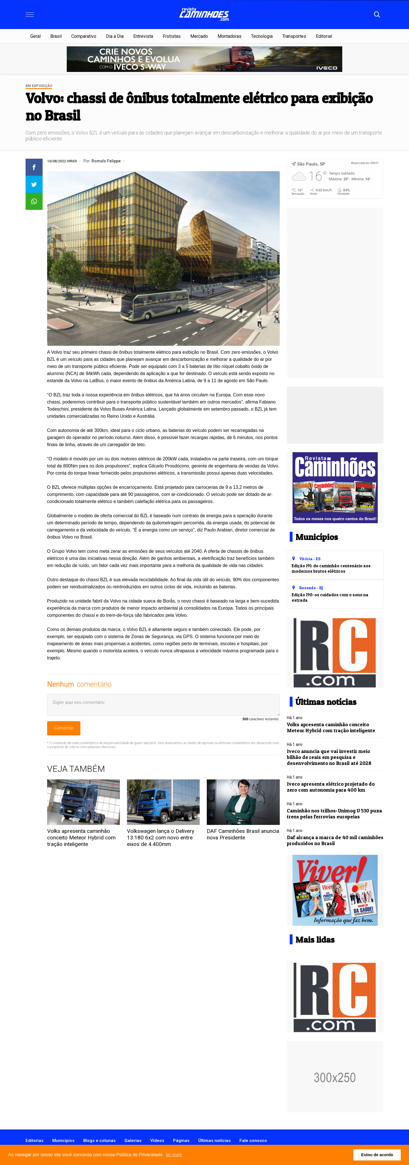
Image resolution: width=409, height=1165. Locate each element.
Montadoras (229, 36)
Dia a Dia (115, 36)
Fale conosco (253, 1140)
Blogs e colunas (99, 1140)
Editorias (34, 1140)
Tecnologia (262, 36)
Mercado (199, 36)
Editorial (324, 36)
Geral (35, 36)
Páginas (181, 1140)
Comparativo (83, 36)
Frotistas (172, 36)
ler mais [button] (174, 1154)
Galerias (132, 1140)
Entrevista (143, 36)
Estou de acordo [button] (377, 1154)
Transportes (294, 36)
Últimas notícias (214, 1140)
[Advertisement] (335, 293)
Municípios (63, 1140)
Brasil (56, 36)
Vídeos (157, 1140)
